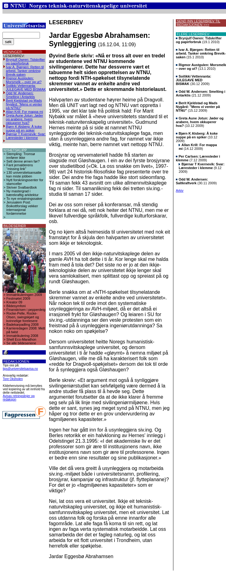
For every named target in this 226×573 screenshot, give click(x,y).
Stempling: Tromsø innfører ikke (21, 155)
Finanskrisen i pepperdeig (26, 309)
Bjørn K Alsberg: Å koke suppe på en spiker (24, 128)
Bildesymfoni (16, 306)
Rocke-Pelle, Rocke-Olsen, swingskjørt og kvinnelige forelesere (23, 317)
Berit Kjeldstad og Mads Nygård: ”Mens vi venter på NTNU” (24, 104)
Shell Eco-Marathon (22, 339)
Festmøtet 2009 (18, 298)
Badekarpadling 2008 (23, 324)
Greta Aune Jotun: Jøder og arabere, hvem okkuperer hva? (24, 119)
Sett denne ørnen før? (23, 161)
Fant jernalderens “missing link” (20, 167)
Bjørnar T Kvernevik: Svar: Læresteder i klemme (26, 136)
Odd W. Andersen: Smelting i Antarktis (20, 95)
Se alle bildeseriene (21, 343)
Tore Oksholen (13, 379)
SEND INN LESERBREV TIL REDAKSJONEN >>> (198, 23)
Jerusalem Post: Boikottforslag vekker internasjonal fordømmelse (22, 207)
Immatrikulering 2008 (22, 336)
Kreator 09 (14, 302)
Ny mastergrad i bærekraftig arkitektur (23, 193)
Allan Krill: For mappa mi (24, 112)
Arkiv (179, 190)
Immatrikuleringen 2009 (24, 295)
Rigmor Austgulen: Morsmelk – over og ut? (23, 80)
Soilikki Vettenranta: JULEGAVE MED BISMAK (26, 87)
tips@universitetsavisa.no (20, 368)
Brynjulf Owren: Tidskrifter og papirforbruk (25, 61)
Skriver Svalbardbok (22, 187)
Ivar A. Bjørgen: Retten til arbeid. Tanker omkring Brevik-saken (25, 70)
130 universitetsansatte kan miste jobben (24, 174)
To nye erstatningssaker (24, 198)
